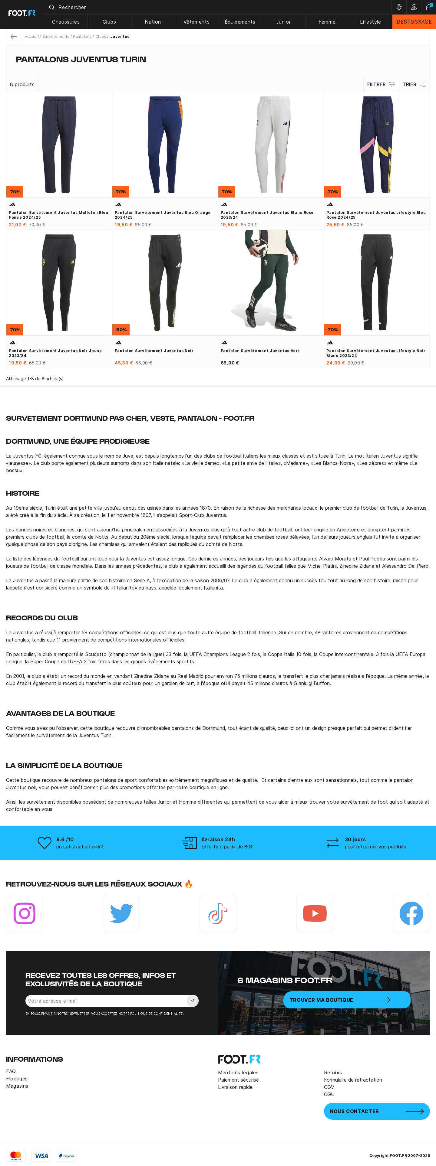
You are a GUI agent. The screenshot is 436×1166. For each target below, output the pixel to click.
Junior (284, 22)
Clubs (111, 22)
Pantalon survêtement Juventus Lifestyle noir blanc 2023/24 (375, 353)
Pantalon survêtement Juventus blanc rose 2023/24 (267, 215)
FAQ (11, 1071)
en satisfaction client (80, 847)
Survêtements (56, 36)
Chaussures (68, 22)
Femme (327, 22)
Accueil (32, 36)
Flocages (17, 1079)
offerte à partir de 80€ (228, 847)
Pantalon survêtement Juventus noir (154, 350)
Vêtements (198, 22)
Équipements (241, 22)
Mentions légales (238, 1073)
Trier (414, 84)
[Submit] (54, 7)
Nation (155, 22)
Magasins (17, 1086)
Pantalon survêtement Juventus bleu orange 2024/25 (163, 215)
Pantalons (82, 36)
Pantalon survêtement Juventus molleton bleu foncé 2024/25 (58, 215)
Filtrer (381, 84)
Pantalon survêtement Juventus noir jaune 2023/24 (55, 353)
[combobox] (219, 7)
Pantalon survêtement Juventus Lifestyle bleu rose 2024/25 (376, 215)
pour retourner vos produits (375, 847)
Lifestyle (371, 22)
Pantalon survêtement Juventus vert (260, 350)
